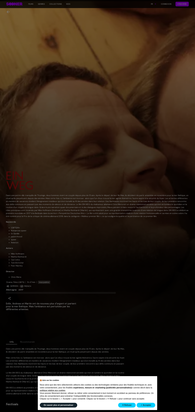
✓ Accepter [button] (146, 405)
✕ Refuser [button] (127, 405)
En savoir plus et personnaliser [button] (58, 405)
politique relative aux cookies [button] (52, 390)
